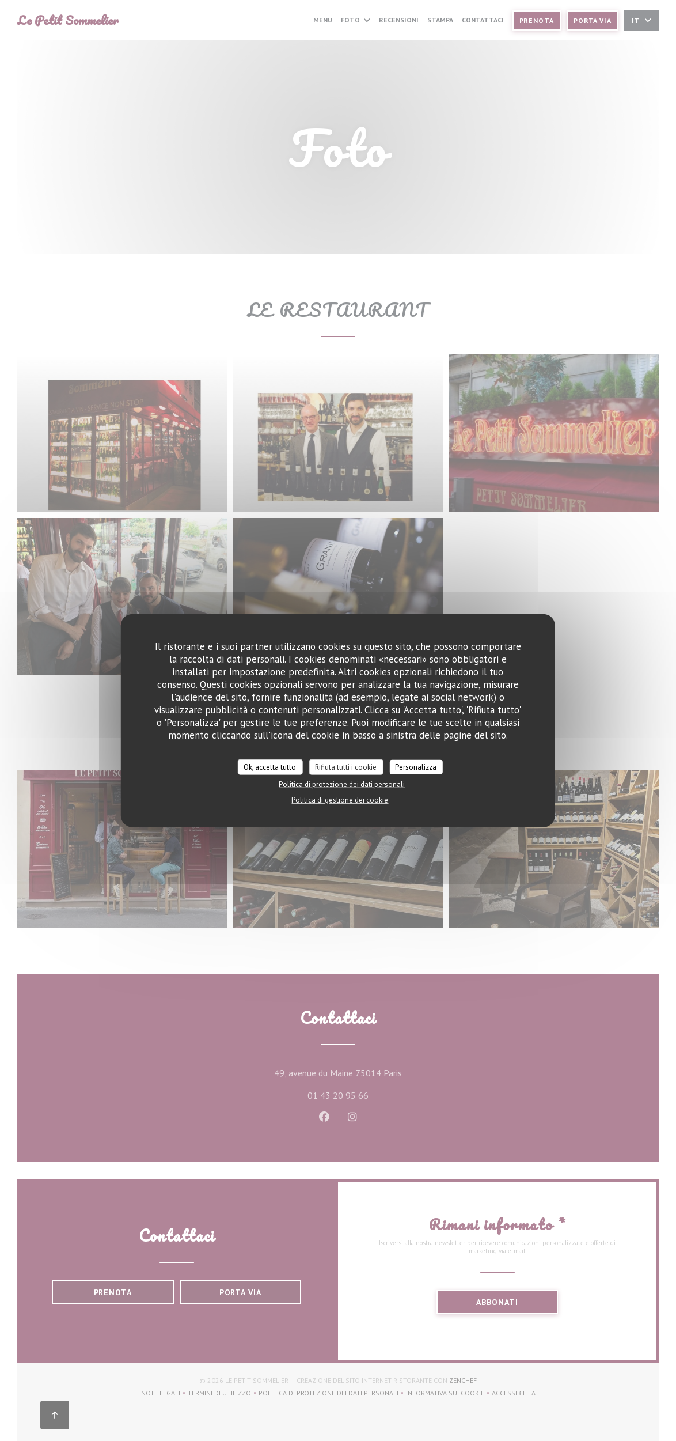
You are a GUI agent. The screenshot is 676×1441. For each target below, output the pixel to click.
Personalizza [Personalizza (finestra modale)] (415, 766)
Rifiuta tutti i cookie (346, 766)
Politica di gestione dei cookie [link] (339, 800)
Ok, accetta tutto (270, 766)
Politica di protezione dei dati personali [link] (342, 784)
